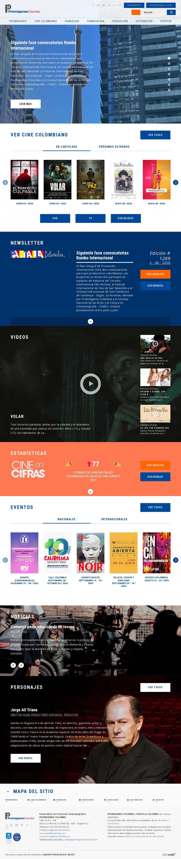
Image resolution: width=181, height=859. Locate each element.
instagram (119, 5)
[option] (90, 62)
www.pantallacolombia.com (52, 833)
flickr (114, 5)
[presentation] (66, 147)
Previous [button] (5, 182)
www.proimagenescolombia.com (54, 836)
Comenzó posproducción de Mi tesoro (42, 626)
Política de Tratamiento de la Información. (144, 836)
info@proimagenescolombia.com (54, 830)
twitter (98, 5)
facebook (93, 5)
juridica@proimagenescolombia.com (80, 839)
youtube (103, 5)
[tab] (66, 147)
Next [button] (175, 182)
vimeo (109, 5)
